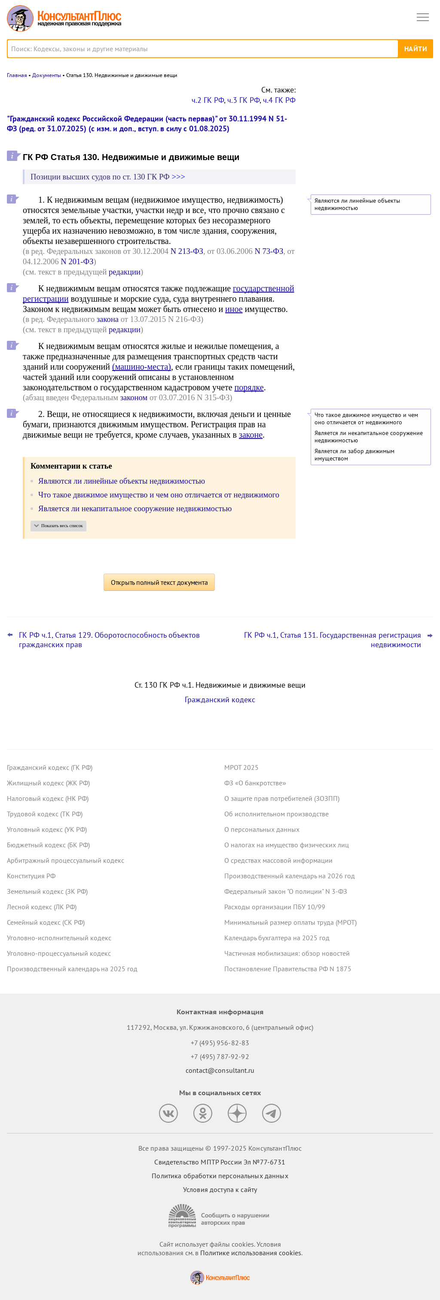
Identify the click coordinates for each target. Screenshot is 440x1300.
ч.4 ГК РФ (279, 100)
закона (108, 319)
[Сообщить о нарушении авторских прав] (220, 1216)
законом (134, 397)
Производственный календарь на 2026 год (289, 875)
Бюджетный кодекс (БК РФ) (48, 844)
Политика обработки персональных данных (220, 1175)
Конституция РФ (31, 875)
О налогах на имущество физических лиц (286, 844)
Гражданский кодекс (220, 699)
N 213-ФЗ (187, 251)
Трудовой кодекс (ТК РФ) (44, 813)
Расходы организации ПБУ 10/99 (274, 906)
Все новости (331, 154)
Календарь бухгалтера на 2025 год (277, 937)
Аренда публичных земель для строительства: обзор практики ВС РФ (368, 130)
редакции (125, 271)
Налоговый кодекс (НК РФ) (48, 798)
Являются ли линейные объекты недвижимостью (357, 204)
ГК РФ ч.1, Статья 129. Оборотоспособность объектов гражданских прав (109, 639)
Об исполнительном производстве (276, 813)
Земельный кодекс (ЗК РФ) (47, 891)
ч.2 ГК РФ (208, 100)
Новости (343, 96)
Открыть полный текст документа (159, 582)
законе (251, 434)
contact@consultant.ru (220, 1070)
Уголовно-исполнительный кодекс (59, 937)
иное (234, 309)
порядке (249, 387)
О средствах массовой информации (278, 860)
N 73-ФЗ (268, 251)
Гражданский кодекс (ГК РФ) (49, 767)
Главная (17, 75)
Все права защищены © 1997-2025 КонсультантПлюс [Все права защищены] (220, 1148)
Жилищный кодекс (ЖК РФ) (48, 782)
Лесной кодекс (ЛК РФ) (41, 906)
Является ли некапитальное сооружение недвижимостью (369, 436)
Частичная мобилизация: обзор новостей (287, 953)
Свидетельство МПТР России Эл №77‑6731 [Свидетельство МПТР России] (219, 1162)
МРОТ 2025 (241, 767)
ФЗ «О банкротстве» (255, 782)
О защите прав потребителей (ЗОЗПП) (281, 798)
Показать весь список (62, 525)
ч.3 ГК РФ (243, 100)
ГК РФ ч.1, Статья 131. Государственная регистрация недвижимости (332, 639)
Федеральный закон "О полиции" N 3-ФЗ (285, 891)
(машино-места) (141, 366)
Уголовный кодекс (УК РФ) (47, 829)
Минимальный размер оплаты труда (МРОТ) (290, 922)
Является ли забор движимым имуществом (354, 455)
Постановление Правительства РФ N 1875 (287, 968)
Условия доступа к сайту (220, 1189)
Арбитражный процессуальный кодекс (65, 860)
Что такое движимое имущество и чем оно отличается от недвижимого (366, 418)
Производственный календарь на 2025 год (72, 968)
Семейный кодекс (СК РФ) (46, 922)
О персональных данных (261, 829)
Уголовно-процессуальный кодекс (59, 953)
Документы (46, 75)
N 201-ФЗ (77, 261)
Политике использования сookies (250, 1252)
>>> (178, 176)
